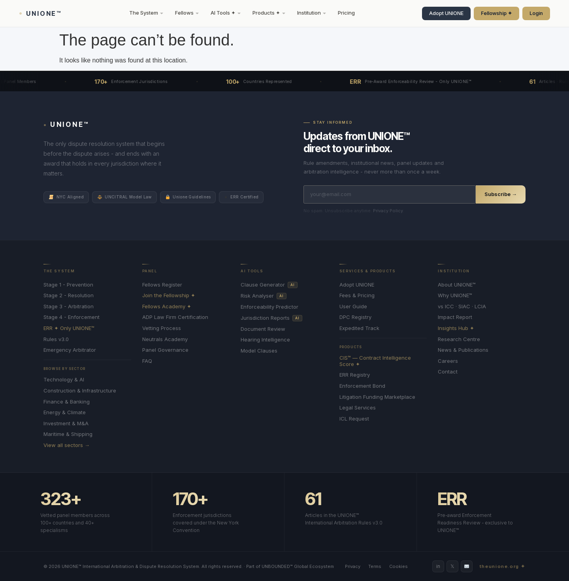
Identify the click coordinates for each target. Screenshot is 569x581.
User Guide (353, 306)
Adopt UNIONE (446, 13)
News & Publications (463, 350)
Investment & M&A (66, 423)
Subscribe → (500, 194)
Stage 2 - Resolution (68, 295)
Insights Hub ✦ (456, 328)
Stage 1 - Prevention (68, 285)
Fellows (187, 12)
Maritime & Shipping (67, 434)
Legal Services (357, 408)
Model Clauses (259, 351)
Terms (374, 566)
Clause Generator (269, 285)
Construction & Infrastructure (79, 391)
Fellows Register (162, 285)
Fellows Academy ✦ (166, 306)
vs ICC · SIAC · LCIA (462, 306)
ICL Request (354, 419)
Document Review (263, 329)
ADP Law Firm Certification (175, 317)
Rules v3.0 (56, 339)
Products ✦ (268, 12)
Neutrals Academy (165, 339)
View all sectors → (66, 445)
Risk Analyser (263, 296)
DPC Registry (355, 317)
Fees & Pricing (357, 295)
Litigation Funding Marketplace (377, 397)
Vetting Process (161, 328)
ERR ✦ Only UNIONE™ (68, 328)
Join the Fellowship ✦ (168, 295)
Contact (448, 372)
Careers (448, 361)
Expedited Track (359, 328)
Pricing (346, 12)
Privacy (352, 566)
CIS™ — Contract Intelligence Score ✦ (375, 361)
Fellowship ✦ (496, 13)
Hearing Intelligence (265, 340)
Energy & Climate (64, 412)
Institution (311, 12)
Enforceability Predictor (269, 307)
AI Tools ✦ (226, 12)
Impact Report (455, 317)
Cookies (398, 566)
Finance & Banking (66, 402)
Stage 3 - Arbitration (68, 306)
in (438, 566)
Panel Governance (165, 350)
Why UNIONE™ (455, 295)
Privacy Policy (388, 210)
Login (536, 13)
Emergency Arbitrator (69, 350)
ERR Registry (354, 375)
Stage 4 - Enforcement (71, 317)
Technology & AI (63, 380)
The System (146, 12)
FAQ (147, 361)
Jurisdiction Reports (271, 318)
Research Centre (459, 339)
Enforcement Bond (362, 386)
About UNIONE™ (457, 285)
